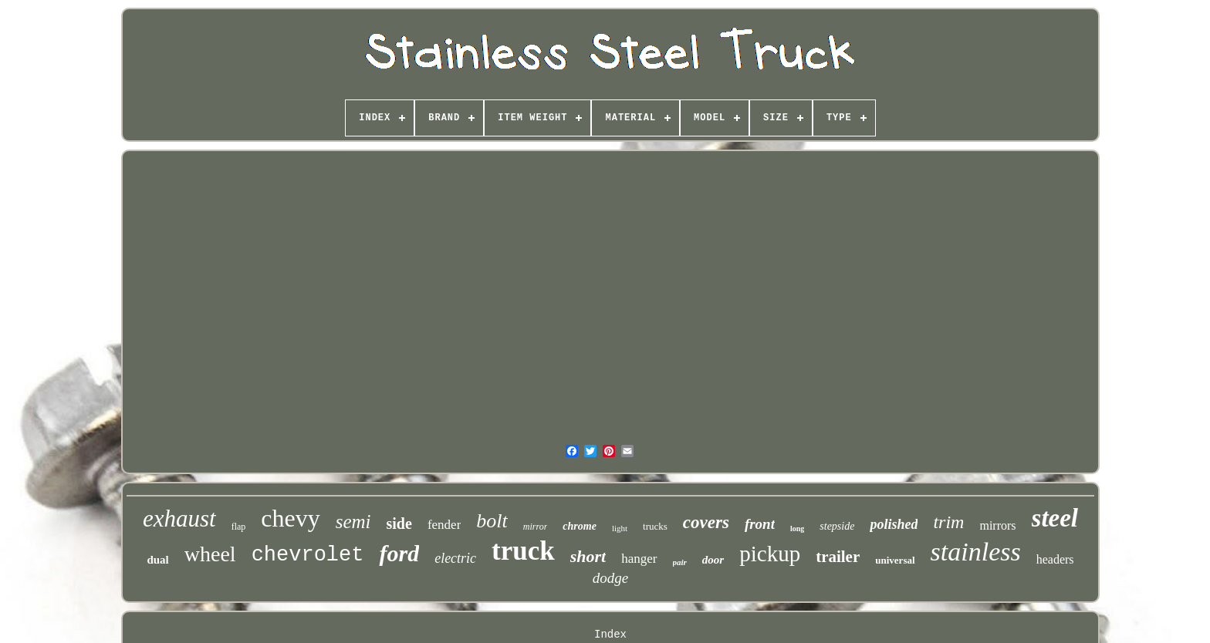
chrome (580, 526)
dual (157, 560)
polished (894, 524)
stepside (837, 526)
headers (1055, 559)
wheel (210, 554)
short (588, 556)
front (760, 524)
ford (399, 553)
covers (706, 522)
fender (444, 524)
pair (680, 562)
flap (239, 526)
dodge (610, 578)
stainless (976, 551)
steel (1055, 518)
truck (523, 551)
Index (610, 634)
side (399, 523)
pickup (769, 553)
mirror (535, 526)
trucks (655, 526)
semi (353, 521)
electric (455, 558)
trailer (838, 556)
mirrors (997, 525)
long (797, 528)
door (713, 560)
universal (894, 560)
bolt (491, 521)
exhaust (179, 518)
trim (948, 522)
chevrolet (308, 555)
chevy (290, 518)
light (619, 528)
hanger (639, 558)
